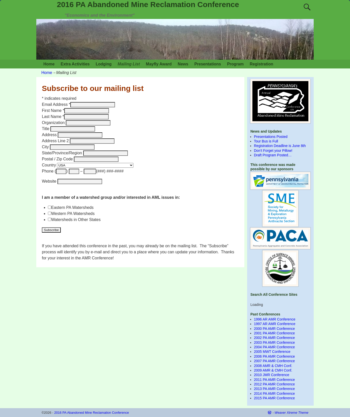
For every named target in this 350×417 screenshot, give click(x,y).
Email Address (56, 104)
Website (49, 181)
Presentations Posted (270, 137)
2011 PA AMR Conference (274, 380)
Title (46, 129)
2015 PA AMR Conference (274, 398)
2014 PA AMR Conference (274, 393)
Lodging (103, 64)
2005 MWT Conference (272, 352)
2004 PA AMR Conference (274, 347)
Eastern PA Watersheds (72, 207)
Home (48, 64)
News (183, 64)
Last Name (53, 116)
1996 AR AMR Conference (274, 319)
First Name (53, 110)
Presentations (207, 64)
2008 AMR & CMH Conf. (273, 366)
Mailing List (129, 64)
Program (235, 64)
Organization (54, 122)
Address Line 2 (56, 141)
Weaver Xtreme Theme (291, 412)
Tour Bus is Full (266, 141)
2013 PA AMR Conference (274, 389)
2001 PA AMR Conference (274, 333)
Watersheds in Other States (76, 219)
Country (49, 165)
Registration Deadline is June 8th (280, 146)
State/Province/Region (62, 153)
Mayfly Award (159, 64)
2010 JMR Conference (271, 375)
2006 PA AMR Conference (274, 356)
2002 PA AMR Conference (274, 338)
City (46, 147)
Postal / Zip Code (58, 159)
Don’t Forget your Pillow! (273, 151)
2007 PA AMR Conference (274, 361)
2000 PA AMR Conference (274, 329)
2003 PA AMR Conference (274, 342)
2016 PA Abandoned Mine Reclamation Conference (148, 4)
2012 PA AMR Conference (274, 384)
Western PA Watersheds (73, 213)
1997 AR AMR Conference (274, 324)
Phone (48, 171)
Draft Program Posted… (272, 155)
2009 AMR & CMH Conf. (273, 370)
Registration (261, 64)
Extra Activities (75, 64)
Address (50, 135)
